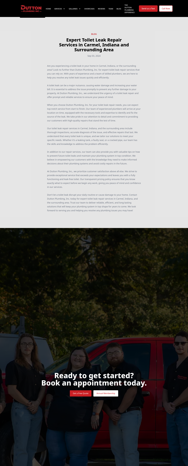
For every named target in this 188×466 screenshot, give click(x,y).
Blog (119, 11)
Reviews (101, 11)
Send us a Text (148, 10)
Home (48, 11)
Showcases (89, 11)
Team (111, 11)
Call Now (166, 10)
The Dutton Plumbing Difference (130, 11)
